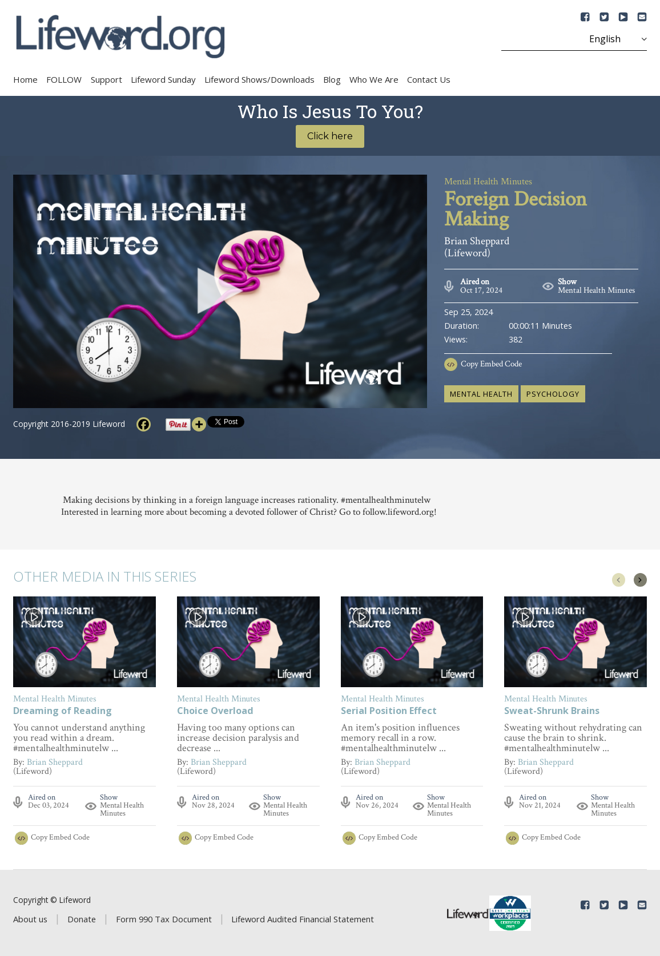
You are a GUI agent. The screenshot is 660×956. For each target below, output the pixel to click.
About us (30, 919)
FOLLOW (64, 79)
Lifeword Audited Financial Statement (302, 919)
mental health (481, 394)
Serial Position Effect (389, 711)
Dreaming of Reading (62, 711)
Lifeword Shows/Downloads (259, 79)
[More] (199, 424)
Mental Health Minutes (596, 290)
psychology (552, 394)
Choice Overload (215, 711)
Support (106, 79)
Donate (81, 919)
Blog (332, 79)
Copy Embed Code (491, 364)
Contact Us (428, 79)
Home (25, 79)
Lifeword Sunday (163, 79)
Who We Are (374, 79)
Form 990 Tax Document (164, 919)
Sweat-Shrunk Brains (551, 711)
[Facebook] (143, 424)
